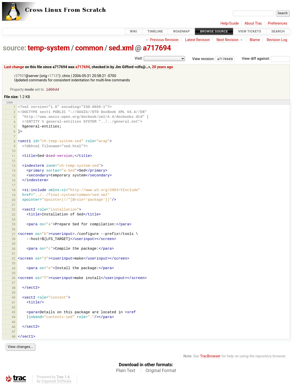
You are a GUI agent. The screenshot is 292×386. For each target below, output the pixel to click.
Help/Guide (229, 23)
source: (14, 48)
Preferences (277, 23)
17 (13, 186)
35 (13, 273)
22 (13, 210)
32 (13, 259)
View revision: (203, 59)
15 (13, 176)
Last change (14, 67)
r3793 (19, 76)
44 (13, 317)
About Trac (253, 23)
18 (13, 190)
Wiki (133, 31)
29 (13, 244)
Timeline (155, 31)
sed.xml (121, 48)
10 (13, 151)
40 (13, 298)
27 (13, 234)
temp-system (49, 48)
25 (13, 225)
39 (13, 293)
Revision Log (277, 40)
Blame (255, 40)
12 (13, 161)
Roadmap (181, 31)
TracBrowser (210, 357)
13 (13, 166)
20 (13, 200)
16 (13, 181)
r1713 (52, 76)
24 (13, 220)
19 (13, 195)
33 (13, 264)
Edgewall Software (56, 382)
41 (13, 303)
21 (13, 205)
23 (13, 215)
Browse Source (214, 31)
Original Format (160, 371)
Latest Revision (197, 40)
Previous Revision (164, 40)
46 (13, 327)
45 (13, 322)
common (89, 48)
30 (13, 249)
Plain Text (125, 371)
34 (13, 269)
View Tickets (249, 31)
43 (13, 313)
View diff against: (266, 59)
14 (13, 171)
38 (13, 288)
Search (278, 31)
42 (13, 308)
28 (13, 239)
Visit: (139, 58)
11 (13, 156)
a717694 (157, 48)
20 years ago (162, 67)
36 (13, 278)
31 (13, 254)
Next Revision (227, 40)
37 (13, 283)
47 (13, 332)
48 (13, 337)
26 (13, 230)
